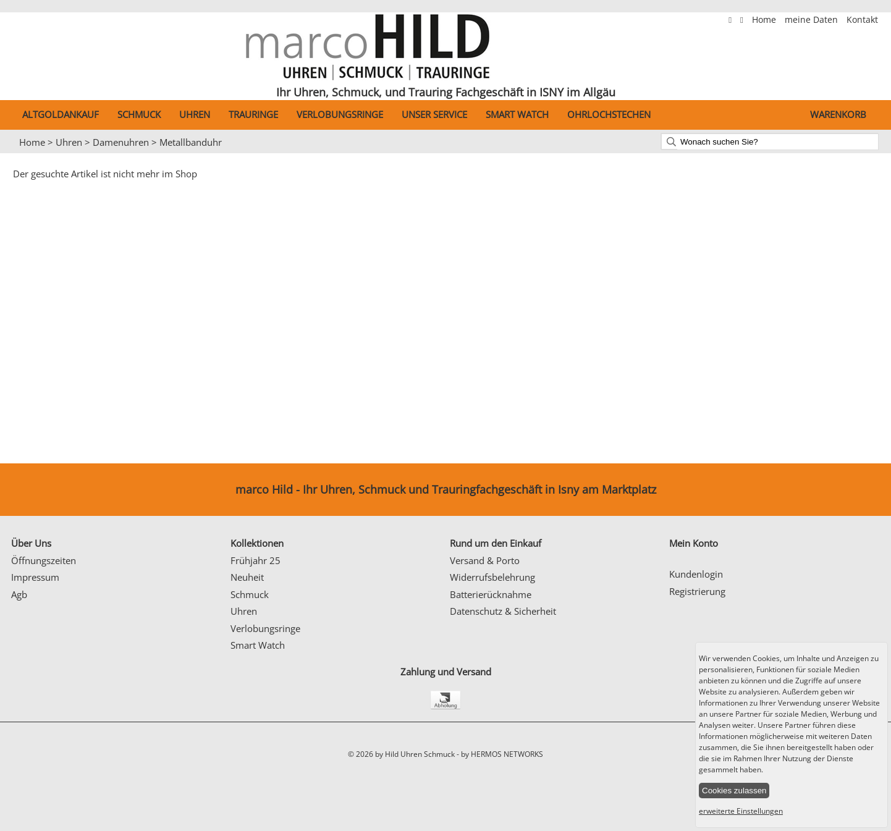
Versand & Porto (485, 560)
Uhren (194, 114)
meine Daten (812, 19)
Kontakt (862, 19)
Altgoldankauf (60, 114)
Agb (19, 594)
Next (875, 154)
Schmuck (139, 114)
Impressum (35, 577)
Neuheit (247, 577)
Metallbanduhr (190, 142)
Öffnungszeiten (43, 560)
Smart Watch (517, 114)
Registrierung (697, 591)
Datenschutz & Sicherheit (503, 611)
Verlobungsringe (340, 114)
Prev (17, 154)
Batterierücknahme (490, 594)
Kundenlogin (696, 574)
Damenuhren (121, 142)
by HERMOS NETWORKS (502, 754)
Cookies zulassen (734, 790)
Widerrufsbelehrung (492, 577)
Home (765, 19)
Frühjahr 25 (255, 560)
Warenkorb (838, 114)
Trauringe (253, 114)
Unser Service (434, 114)
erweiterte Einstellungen (741, 811)
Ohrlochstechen (609, 114)
